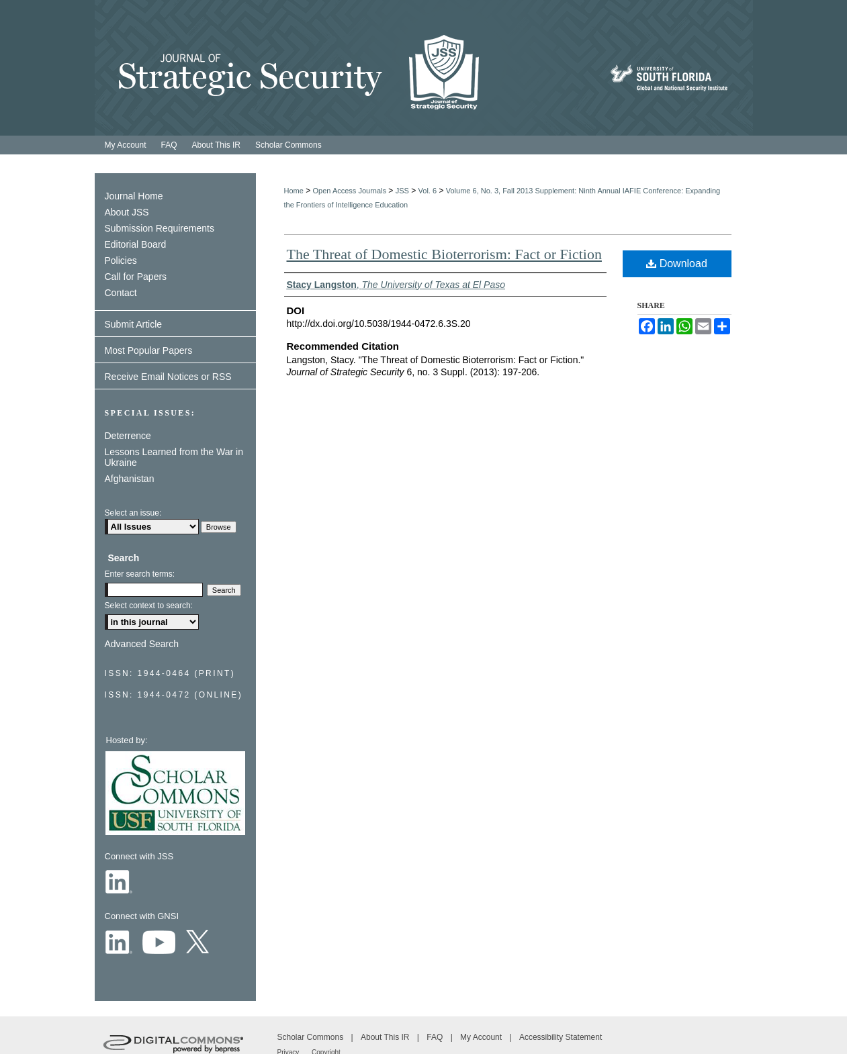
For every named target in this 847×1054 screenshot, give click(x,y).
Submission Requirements (159, 228)
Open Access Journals (349, 191)
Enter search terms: (140, 574)
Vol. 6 (427, 191)
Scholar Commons (311, 1037)
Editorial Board (136, 244)
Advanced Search (142, 643)
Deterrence (128, 435)
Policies (121, 260)
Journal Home (134, 196)
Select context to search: (149, 605)
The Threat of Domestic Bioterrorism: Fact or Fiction (444, 254)
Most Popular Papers (149, 350)
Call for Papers (136, 276)
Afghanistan (129, 478)
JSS (402, 191)
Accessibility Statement (560, 1037)
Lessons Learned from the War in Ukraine (174, 457)
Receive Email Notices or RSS (168, 376)
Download (676, 263)
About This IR (386, 1037)
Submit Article (134, 324)
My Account (482, 1037)
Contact (121, 292)
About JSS (127, 212)
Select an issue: (133, 513)
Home (294, 191)
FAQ (436, 1037)
